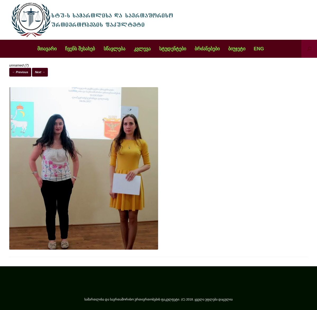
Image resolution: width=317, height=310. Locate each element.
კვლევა (142, 48)
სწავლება (114, 48)
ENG (259, 48)
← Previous (20, 72)
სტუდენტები (172, 48)
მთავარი (47, 48)
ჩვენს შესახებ (80, 48)
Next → (40, 72)
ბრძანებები (207, 48)
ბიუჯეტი (236, 48)
